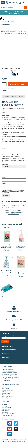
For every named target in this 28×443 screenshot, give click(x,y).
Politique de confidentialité (8, 415)
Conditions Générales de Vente (9, 413)
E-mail (4, 183)
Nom (3, 177)
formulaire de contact (13, 214)
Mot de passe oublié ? (7, 409)
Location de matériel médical (8, 371)
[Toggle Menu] (2, 2)
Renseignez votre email (7, 336)
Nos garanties (5, 394)
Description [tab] (6, 96)
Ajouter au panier (17, 84)
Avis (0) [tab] (14, 96)
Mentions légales (6, 397)
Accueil (2, 30)
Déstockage (4, 406)
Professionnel (9, 30)
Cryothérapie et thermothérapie (17, 31)
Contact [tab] (21, 96)
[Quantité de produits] (4, 84)
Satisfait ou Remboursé (7, 369)
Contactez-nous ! (6, 380)
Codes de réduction (6, 393)
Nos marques (5, 412)
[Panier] (23, 2)
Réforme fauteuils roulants (7, 21)
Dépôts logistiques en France (8, 378)
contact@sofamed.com (16, 212)
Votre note (5, 164)
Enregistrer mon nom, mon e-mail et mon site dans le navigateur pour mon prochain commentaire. (13, 191)
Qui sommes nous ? (6, 387)
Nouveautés (4, 404)
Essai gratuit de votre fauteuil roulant (10, 377)
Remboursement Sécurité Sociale (9, 374)
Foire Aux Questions (6, 407)
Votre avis (5, 169)
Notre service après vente (8, 396)
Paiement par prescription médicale (10, 372)
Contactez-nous (7, 346)
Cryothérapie (4, 33)
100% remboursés (5, 24)
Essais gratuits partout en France (9, 375)
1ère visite (4, 391)
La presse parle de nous (7, 390)
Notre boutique (5, 388)
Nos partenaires (5, 410)
